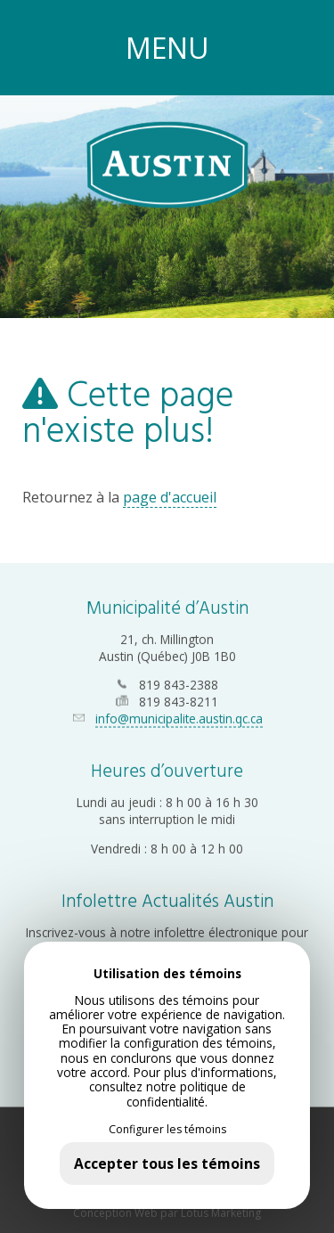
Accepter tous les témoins (167, 1163)
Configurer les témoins (167, 1130)
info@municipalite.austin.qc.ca (179, 716)
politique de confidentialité (186, 1093)
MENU (167, 48)
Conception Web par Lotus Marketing (167, 1210)
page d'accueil (169, 497)
